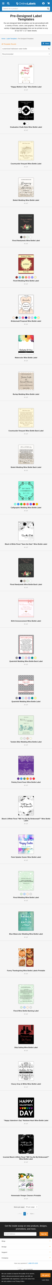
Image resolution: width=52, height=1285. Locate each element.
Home (3, 38)
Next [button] (32, 1213)
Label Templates (12, 38)
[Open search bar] (8, 3)
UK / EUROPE (28, 1269)
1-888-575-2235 (33, 1263)
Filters (46, 43)
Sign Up (43, 1234)
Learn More (45, 1280)
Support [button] (4, 1252)
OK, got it (45, 1275)
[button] (3, 3)
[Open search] (48, 8)
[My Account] (43, 3)
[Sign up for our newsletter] (20, 1234)
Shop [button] (3, 1241)
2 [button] (27, 1213)
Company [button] (5, 1258)
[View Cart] (48, 3)
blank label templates (20, 28)
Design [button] (4, 1247)
